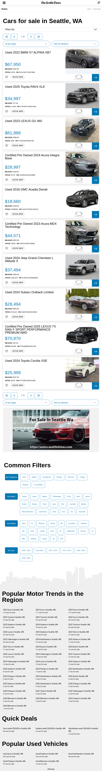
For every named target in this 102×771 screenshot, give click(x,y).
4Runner (42, 523)
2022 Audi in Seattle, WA (78, 677)
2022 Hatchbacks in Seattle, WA (48, 677)
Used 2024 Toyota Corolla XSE (26, 360)
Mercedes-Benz (27, 512)
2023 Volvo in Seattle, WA (78, 633)
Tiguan (44, 539)
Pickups (59, 477)
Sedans (34, 477)
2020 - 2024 (26, 550)
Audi (78, 496)
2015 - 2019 (53, 550)
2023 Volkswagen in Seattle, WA (16, 640)
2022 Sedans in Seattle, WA (14, 670)
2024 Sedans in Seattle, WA (47, 626)
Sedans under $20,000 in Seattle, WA (50, 729)
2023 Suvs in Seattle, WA (13, 611)
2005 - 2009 (81, 550)
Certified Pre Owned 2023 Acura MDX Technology (31, 225)
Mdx (23, 539)
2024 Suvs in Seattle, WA (78, 611)
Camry (52, 523)
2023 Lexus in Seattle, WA (13, 633)
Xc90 (32, 531)
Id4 (61, 523)
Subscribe (97, 9)
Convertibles (38, 485)
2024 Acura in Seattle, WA (46, 648)
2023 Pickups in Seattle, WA (14, 677)
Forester (84, 523)
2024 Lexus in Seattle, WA (46, 662)
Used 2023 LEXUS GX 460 (23, 120)
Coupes (82, 477)
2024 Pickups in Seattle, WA (47, 670)
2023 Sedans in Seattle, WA (14, 626)
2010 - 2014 (67, 550)
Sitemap (51, 769)
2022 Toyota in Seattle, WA (79, 655)
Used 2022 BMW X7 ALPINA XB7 (28, 52)
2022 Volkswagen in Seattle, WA (81, 692)
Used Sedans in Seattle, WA (47, 755)
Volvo (69, 496)
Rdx (23, 531)
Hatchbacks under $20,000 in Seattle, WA (83, 731)
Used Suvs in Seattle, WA (13, 755)
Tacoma (83, 531)
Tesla (54, 512)
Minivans (71, 477)
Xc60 (52, 531)
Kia (72, 512)
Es (92, 531)
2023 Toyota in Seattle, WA (79, 626)
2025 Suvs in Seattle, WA (46, 611)
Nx (60, 531)
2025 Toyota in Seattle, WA (46, 618)
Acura (87, 496)
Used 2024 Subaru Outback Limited (29, 292)
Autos (4, 9)
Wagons (25, 485)
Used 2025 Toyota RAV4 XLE (25, 86)
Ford (62, 504)
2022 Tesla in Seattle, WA (46, 692)
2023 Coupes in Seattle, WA (79, 699)
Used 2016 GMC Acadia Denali (26, 189)
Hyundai (73, 504)
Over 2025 (39, 550)
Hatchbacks (47, 477)
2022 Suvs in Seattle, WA (78, 618)
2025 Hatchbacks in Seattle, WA (48, 685)
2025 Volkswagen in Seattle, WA (49, 655)
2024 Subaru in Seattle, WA (79, 662)
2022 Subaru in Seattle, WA (14, 685)
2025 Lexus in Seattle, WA (13, 655)
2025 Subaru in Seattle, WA (79, 640)
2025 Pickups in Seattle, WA (79, 685)
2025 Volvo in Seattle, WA (13, 648)
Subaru (44, 496)
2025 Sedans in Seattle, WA (47, 633)
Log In (89, 9)
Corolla (42, 531)
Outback (33, 539)
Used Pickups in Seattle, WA (14, 762)
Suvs (24, 477)
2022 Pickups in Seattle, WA (14, 692)
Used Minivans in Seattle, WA (47, 762)
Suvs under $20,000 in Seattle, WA (17, 729)
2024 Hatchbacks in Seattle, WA (48, 640)
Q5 (54, 539)
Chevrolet (82, 512)
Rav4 (24, 523)
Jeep (53, 504)
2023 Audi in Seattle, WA (78, 648)
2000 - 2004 (26, 558)
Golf (61, 539)
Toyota (24, 496)
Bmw (44, 504)
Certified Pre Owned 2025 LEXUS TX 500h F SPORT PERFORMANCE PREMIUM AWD (30, 329)
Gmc (63, 512)
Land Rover (43, 512)
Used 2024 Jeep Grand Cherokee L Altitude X (29, 259)
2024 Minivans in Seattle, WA (47, 699)
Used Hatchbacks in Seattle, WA (81, 755)
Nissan (34, 504)
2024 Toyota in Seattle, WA (14, 618)
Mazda (83, 504)
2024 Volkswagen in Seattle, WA (16, 662)
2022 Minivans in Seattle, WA (14, 707)
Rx (32, 523)
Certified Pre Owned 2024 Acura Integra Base (32, 157)
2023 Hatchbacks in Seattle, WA (81, 670)
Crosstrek (71, 523)
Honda (24, 504)
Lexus (34, 496)
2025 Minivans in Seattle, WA (14, 699)
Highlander (71, 531)
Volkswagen (57, 496)
